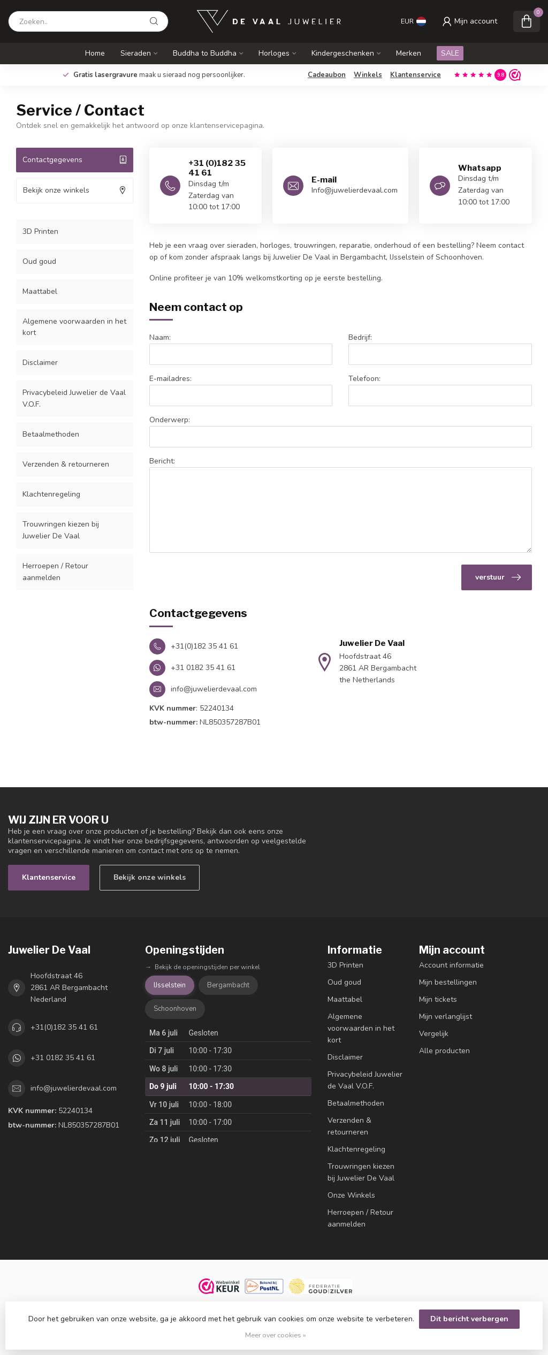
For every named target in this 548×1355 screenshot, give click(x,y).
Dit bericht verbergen (469, 1319)
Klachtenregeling (51, 494)
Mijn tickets (438, 999)
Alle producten (444, 1051)
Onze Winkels (351, 1195)
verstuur (498, 577)
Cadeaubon (327, 75)
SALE (450, 53)
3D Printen (40, 231)
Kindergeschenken (342, 53)
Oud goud (39, 261)
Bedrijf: (360, 337)
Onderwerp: (169, 420)
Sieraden (135, 53)
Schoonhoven (175, 1009)
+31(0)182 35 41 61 (64, 1027)
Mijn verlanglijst (445, 1016)
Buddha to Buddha (205, 53)
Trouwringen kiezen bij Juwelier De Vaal (60, 530)
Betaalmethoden (50, 434)
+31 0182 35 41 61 (63, 1058)
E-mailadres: (170, 379)
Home (95, 53)
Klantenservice (415, 75)
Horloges (274, 53)
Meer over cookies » (275, 1334)
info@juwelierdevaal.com (74, 1088)
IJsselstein (170, 985)
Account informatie (451, 965)
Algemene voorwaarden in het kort (74, 327)
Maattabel (39, 291)
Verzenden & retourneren (65, 464)
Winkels (368, 75)
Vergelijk (433, 1034)
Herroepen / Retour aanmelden (55, 572)
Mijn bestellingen (448, 982)
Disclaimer (40, 362)
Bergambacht (228, 985)
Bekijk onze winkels (149, 877)
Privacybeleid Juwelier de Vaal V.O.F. (74, 398)
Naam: (160, 337)
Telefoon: (364, 379)
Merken (408, 53)
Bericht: (162, 461)
